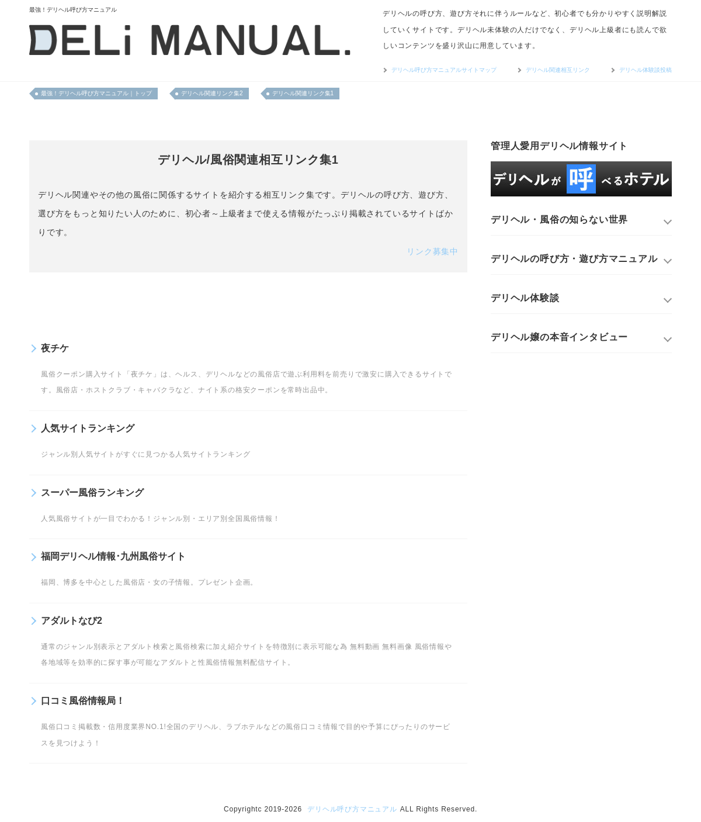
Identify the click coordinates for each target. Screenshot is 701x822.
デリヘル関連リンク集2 (212, 93)
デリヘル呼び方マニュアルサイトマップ (444, 70)
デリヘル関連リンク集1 (303, 93)
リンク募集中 (433, 251)
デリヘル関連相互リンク (558, 70)
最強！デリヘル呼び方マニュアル (73, 9)
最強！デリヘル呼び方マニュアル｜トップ (96, 93)
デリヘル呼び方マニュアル (352, 809)
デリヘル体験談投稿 (645, 70)
